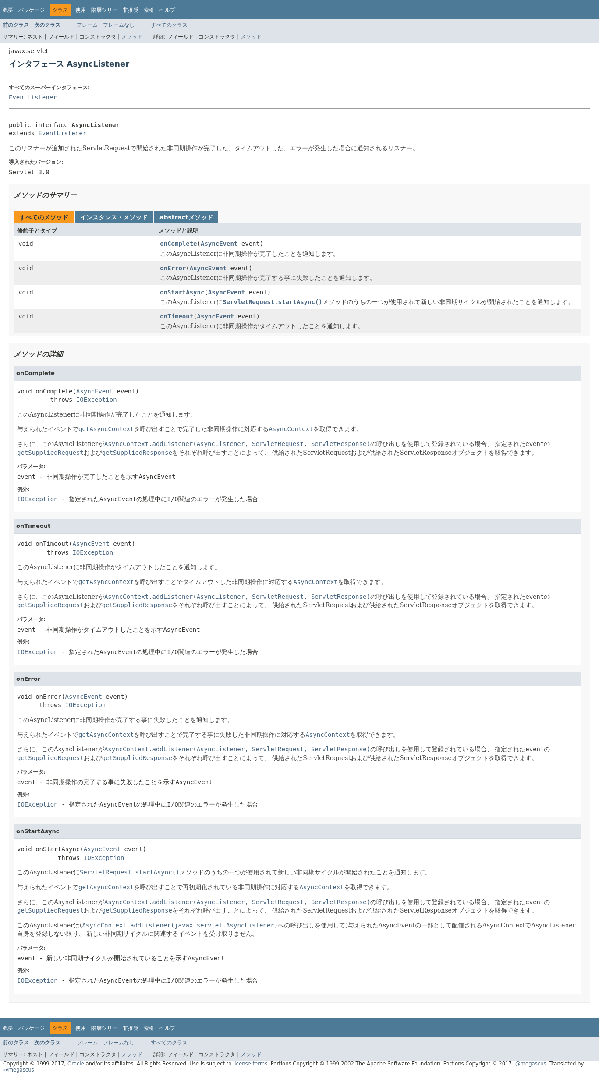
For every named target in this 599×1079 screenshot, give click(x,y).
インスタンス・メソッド (114, 217)
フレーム (87, 25)
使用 (80, 10)
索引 (149, 10)
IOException (96, 399)
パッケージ (31, 10)
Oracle (75, 1064)
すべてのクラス (169, 25)
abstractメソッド (186, 217)
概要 (8, 10)
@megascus (530, 1064)
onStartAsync (182, 292)
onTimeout (176, 316)
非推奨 (130, 10)
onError (173, 268)
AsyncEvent (219, 243)
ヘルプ (167, 10)
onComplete (178, 243)
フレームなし (119, 25)
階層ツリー (104, 10)
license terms (250, 1064)
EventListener (33, 97)
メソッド (131, 37)
